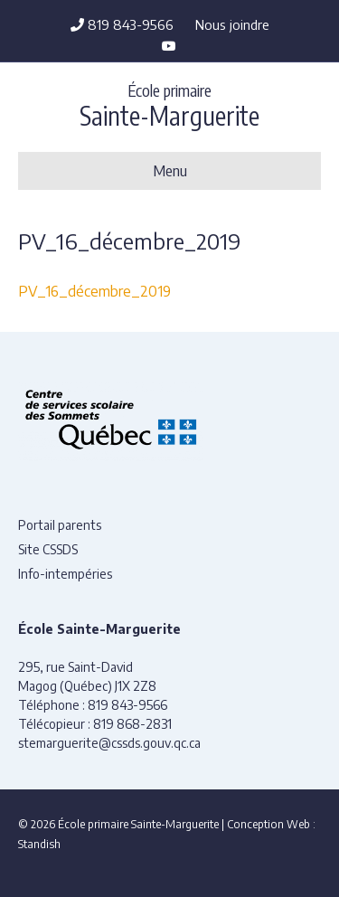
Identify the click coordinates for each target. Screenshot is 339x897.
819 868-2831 (132, 724)
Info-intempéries (65, 573)
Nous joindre (232, 24)
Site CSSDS (48, 549)
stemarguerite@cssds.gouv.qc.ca (109, 743)
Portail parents (59, 525)
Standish (39, 844)
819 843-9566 (122, 24)
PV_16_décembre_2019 (94, 291)
